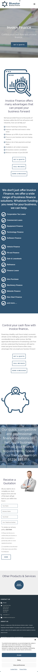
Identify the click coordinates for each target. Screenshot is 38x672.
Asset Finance (19, 585)
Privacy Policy (23, 669)
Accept (19, 655)
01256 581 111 (19, 459)
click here (9, 529)
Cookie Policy (13, 669)
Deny (19, 660)
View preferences (19, 665)
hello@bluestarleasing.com (9, 617)
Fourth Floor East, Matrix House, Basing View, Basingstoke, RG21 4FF (7, 608)
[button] (35, 640)
